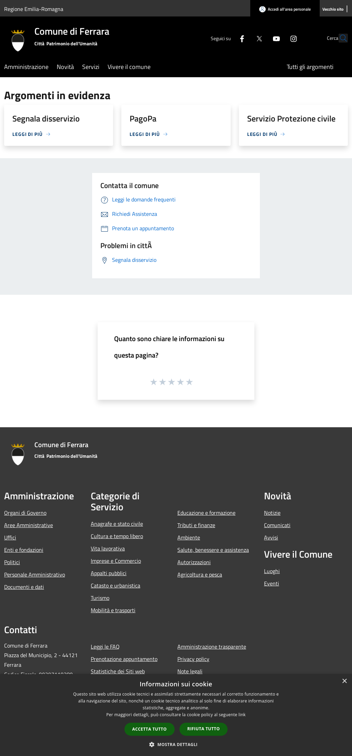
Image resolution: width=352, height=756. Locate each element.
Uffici (10, 537)
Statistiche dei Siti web (118, 671)
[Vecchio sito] (332, 9)
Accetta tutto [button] (149, 729)
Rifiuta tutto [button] (203, 729)
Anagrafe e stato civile (117, 524)
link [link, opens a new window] (242, 715)
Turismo (100, 598)
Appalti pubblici (108, 573)
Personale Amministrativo (34, 574)
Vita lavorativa (108, 548)
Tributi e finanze (196, 525)
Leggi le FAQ (105, 646)
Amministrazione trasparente (211, 646)
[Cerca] (339, 38)
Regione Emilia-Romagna (33, 9)
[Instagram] (278, 38)
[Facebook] (227, 38)
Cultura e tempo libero (117, 536)
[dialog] (176, 715)
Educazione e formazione (206, 513)
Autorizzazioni (194, 562)
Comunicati (277, 525)
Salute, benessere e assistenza (213, 550)
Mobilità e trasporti (113, 610)
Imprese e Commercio (116, 561)
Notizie (272, 513)
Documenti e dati (24, 587)
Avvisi (271, 537)
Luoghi (272, 571)
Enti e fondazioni (23, 550)
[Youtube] (261, 38)
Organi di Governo (25, 513)
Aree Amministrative (28, 525)
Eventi (271, 583)
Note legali (189, 671)
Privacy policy (193, 659)
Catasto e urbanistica (115, 585)
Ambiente (188, 537)
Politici (12, 562)
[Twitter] (244, 38)
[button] (176, 744)
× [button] (344, 681)
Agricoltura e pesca (199, 574)
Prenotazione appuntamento (124, 659)
